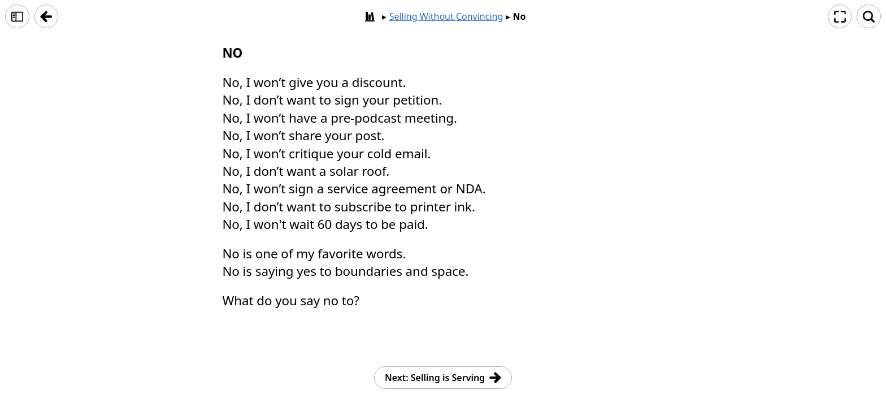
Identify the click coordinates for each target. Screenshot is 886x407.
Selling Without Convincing (446, 16)
